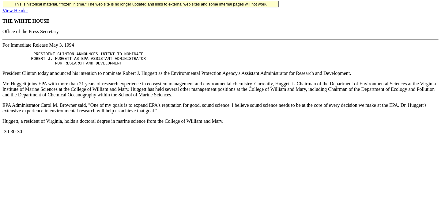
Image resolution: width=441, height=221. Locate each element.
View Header (15, 10)
